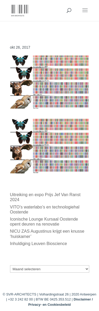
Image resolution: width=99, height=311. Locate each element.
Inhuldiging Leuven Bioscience (38, 243)
